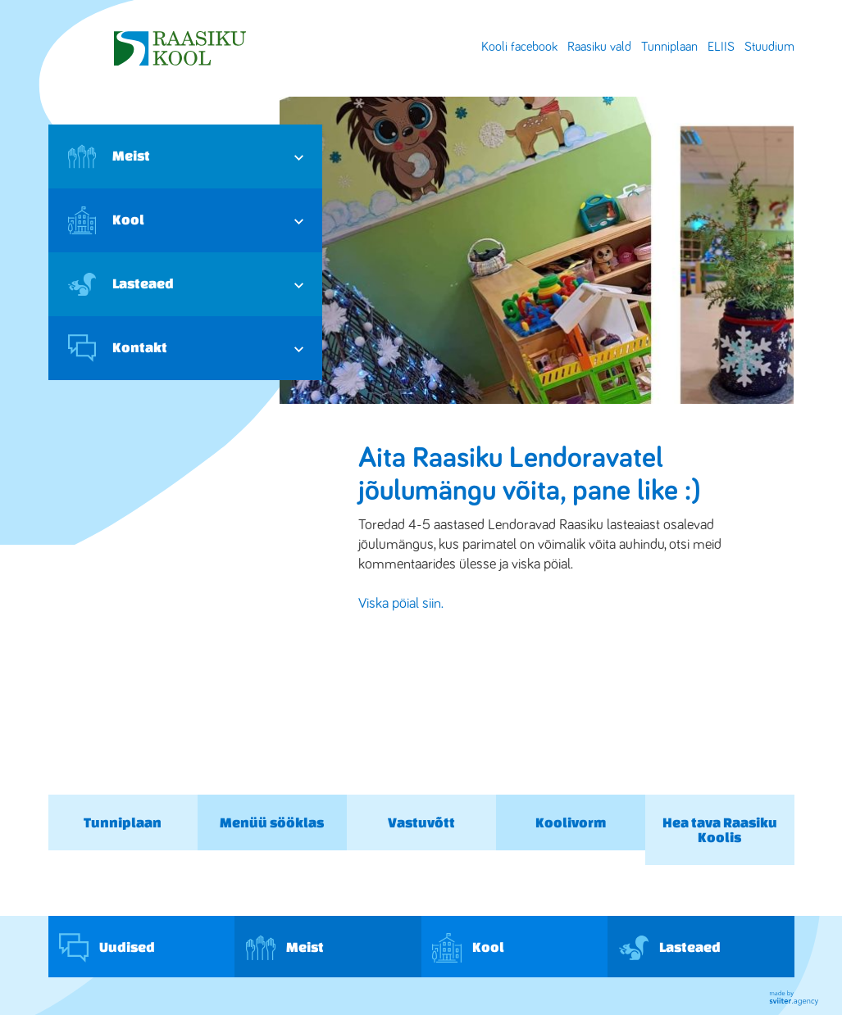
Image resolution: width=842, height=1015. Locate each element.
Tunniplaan (669, 46)
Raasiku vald (599, 46)
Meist (109, 156)
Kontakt (117, 348)
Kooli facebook (519, 46)
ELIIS (721, 46)
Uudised (107, 948)
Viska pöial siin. (401, 603)
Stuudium (769, 46)
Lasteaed (121, 284)
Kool (106, 220)
